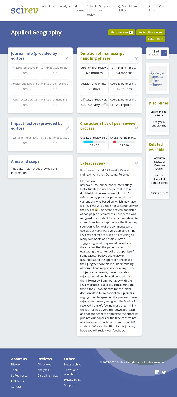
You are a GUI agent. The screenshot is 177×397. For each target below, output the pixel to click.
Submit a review (91, 10)
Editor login (155, 39)
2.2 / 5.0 (94, 141)
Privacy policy (72, 380)
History (16, 364)
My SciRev (122, 8)
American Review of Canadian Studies (159, 163)
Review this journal (150, 32)
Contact (16, 387)
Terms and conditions (71, 372)
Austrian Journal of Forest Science (159, 179)
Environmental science (159, 113)
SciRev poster (20, 375)
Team (14, 370)
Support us (104, 8)
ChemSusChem (159, 193)
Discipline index (48, 375)
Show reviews (121, 32)
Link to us (17, 381)
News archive (72, 364)
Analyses (66, 6)
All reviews (79, 8)
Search (135, 6)
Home (152, 8)
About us (48, 6)
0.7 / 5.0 (124, 141)
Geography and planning (159, 123)
